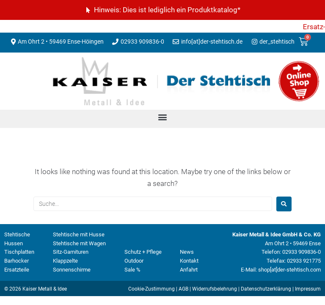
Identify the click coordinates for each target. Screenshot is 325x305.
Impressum (308, 289)
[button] (163, 117)
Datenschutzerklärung (266, 289)
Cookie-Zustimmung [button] (151, 289)
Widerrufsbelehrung (214, 289)
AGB (183, 289)
